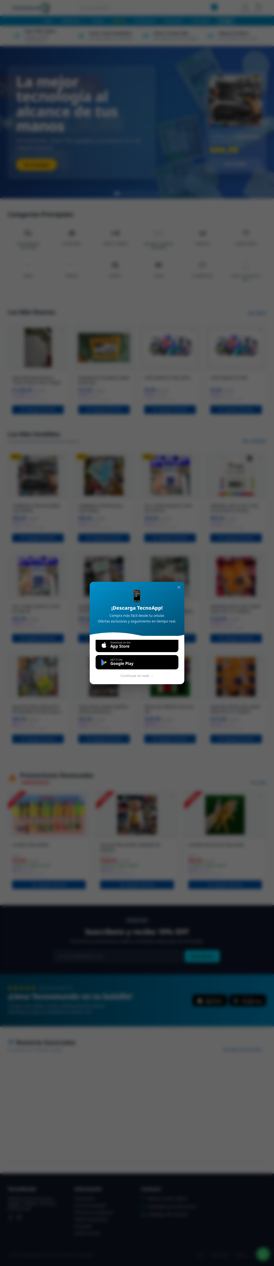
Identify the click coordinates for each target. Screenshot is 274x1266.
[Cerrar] (178, 587)
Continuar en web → (137, 675)
